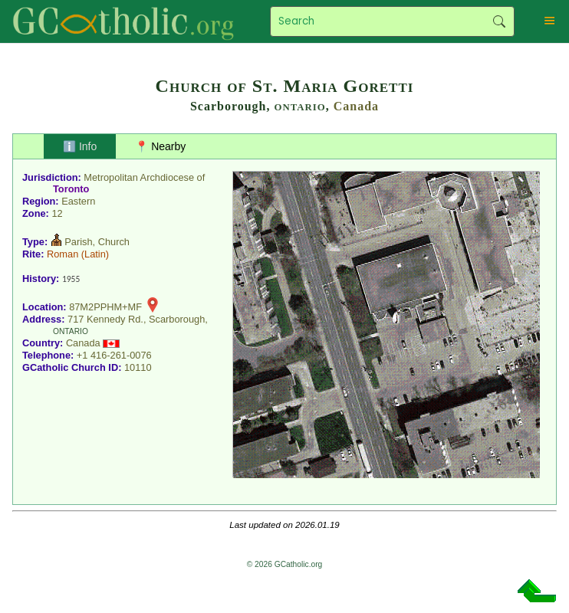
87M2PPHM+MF (105, 307)
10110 (138, 367)
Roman (62, 254)
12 (56, 213)
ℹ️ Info (80, 146)
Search (498, 21)
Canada (356, 106)
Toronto (71, 189)
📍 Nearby (160, 146)
